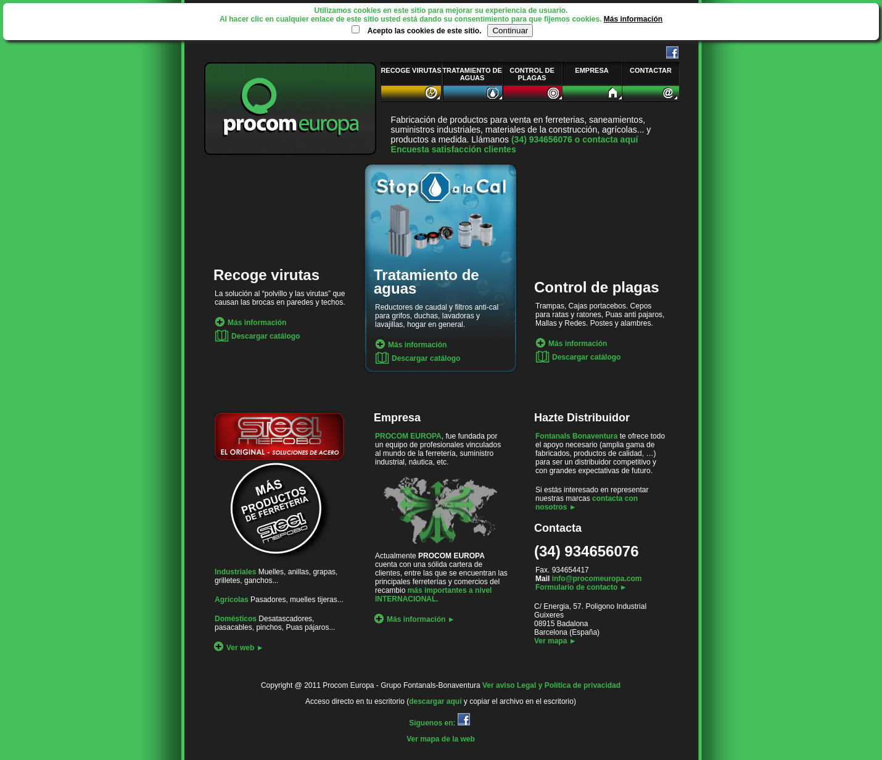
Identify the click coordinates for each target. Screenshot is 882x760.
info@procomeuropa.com (597, 578)
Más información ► (414, 619)
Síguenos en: (440, 723)
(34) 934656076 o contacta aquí (574, 139)
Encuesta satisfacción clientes (453, 149)
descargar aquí (436, 701)
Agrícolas (232, 599)
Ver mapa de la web (440, 739)
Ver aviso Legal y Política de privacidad (551, 685)
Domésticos (236, 618)
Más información (633, 19)
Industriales (235, 572)
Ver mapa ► (555, 641)
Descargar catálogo (257, 336)
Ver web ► (238, 647)
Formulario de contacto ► (581, 587)
